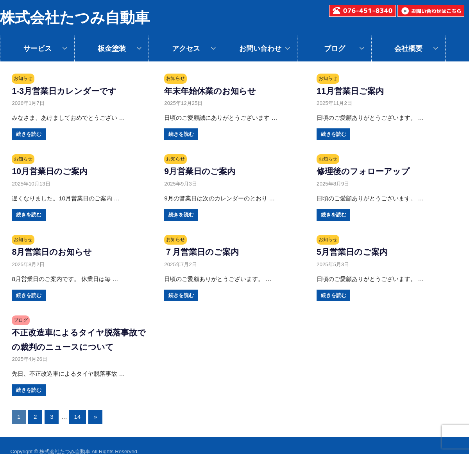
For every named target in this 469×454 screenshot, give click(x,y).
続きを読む (28, 134)
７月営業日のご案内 (205, 252)
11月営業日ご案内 (353, 91)
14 (77, 416)
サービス (37, 48)
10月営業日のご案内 (53, 171)
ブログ (334, 48)
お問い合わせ (260, 48)
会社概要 (408, 48)
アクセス (186, 48)
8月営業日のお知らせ (55, 252)
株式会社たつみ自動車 (75, 17)
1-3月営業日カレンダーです (69, 91)
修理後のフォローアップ (367, 171)
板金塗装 (112, 48)
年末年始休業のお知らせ (214, 91)
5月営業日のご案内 (355, 252)
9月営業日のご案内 (203, 171)
